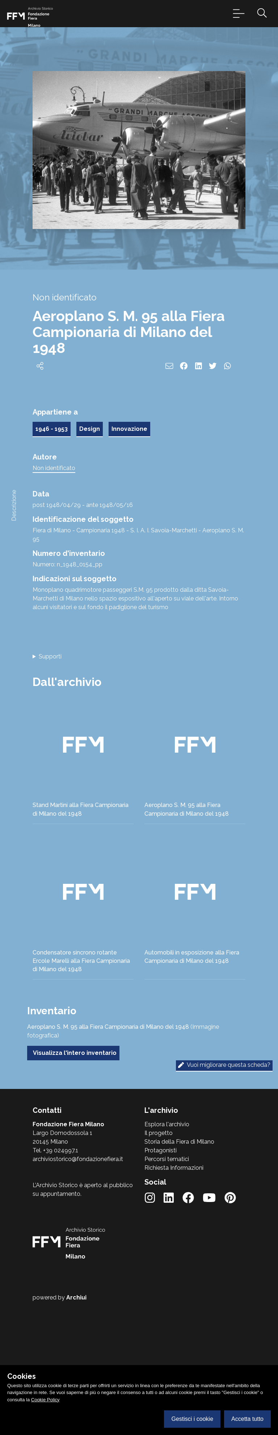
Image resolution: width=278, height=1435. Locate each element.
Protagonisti (160, 1150)
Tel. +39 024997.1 (55, 1150)
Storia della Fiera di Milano (179, 1141)
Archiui (76, 1297)
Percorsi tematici (166, 1159)
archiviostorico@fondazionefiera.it (78, 1159)
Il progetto (158, 1133)
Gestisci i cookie (192, 1419)
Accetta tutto (247, 1419)
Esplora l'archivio (166, 1124)
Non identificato (54, 468)
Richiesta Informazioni (173, 1167)
